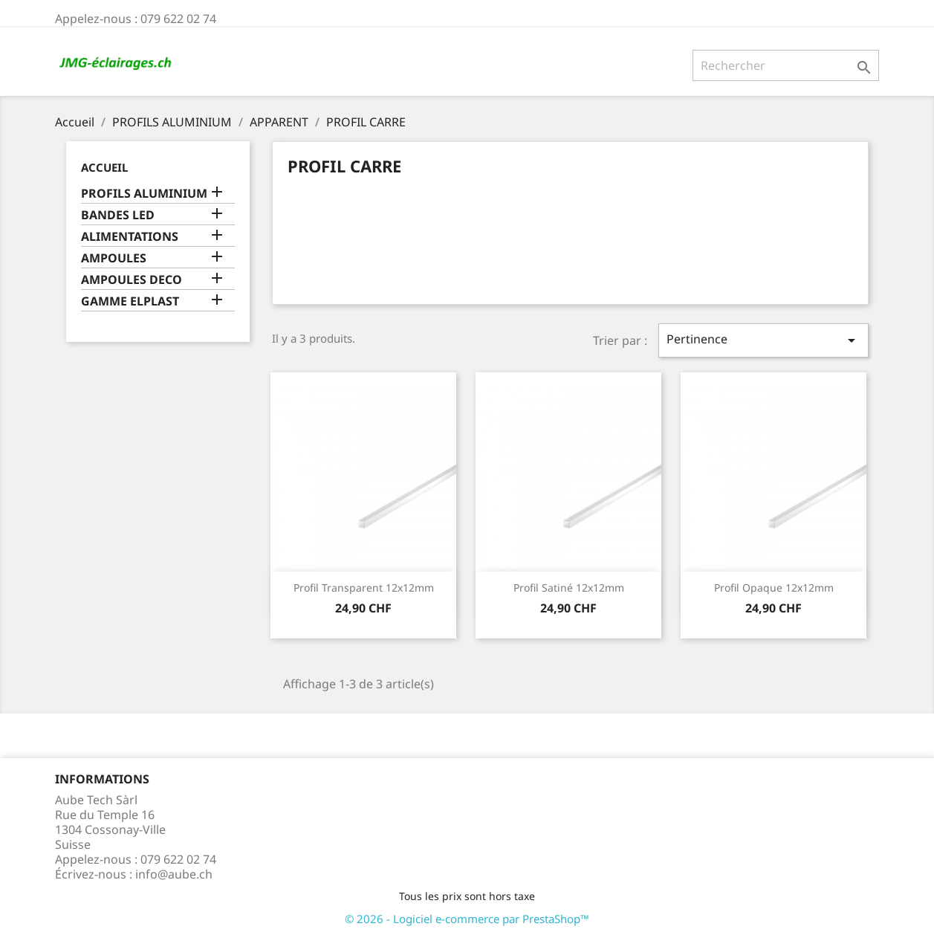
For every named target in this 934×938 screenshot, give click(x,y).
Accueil (104, 167)
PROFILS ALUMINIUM (144, 193)
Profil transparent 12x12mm (364, 587)
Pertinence (763, 340)
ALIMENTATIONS (129, 237)
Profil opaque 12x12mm (774, 587)
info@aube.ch (174, 874)
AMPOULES (113, 258)
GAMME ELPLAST (130, 301)
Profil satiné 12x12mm (568, 587)
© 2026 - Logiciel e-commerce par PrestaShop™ (467, 918)
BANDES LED (118, 215)
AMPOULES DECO (131, 280)
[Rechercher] (786, 65)
